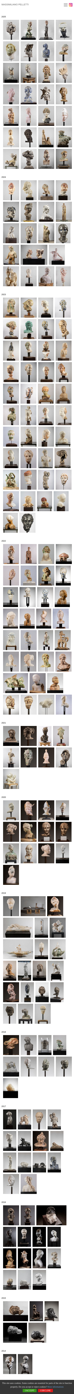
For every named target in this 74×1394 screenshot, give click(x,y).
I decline (45, 1390)
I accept (29, 1390)
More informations (55, 1387)
